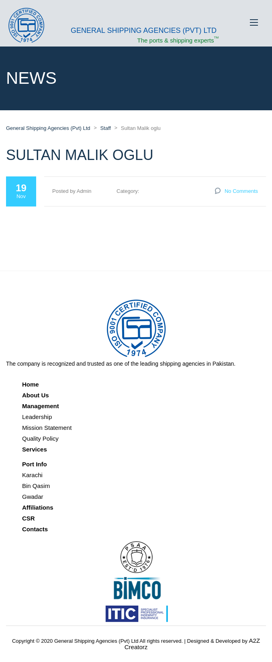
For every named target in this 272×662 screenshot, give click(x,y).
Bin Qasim (36, 485)
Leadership (37, 416)
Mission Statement (47, 427)
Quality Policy (40, 438)
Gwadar (32, 496)
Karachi (32, 475)
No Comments (241, 191)
